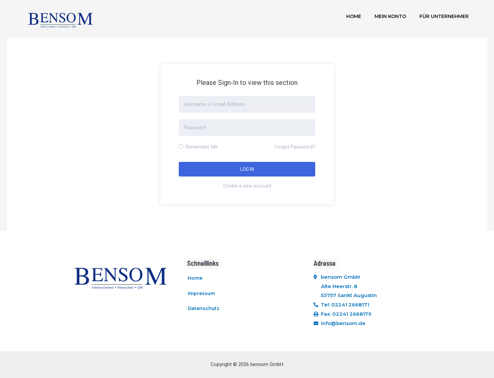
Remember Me (198, 147)
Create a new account (247, 186)
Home (353, 16)
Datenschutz (203, 309)
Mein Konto (390, 16)
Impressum (201, 294)
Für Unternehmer (444, 16)
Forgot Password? (295, 147)
